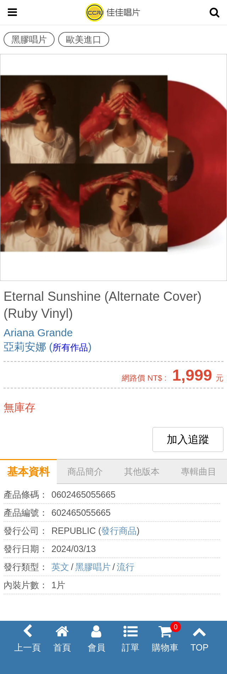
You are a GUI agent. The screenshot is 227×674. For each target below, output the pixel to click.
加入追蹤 (188, 439)
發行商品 (119, 531)
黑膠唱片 (93, 567)
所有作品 (70, 347)
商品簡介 (85, 471)
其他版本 (142, 471)
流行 (125, 567)
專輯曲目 (198, 471)
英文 (60, 567)
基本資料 (28, 471)
